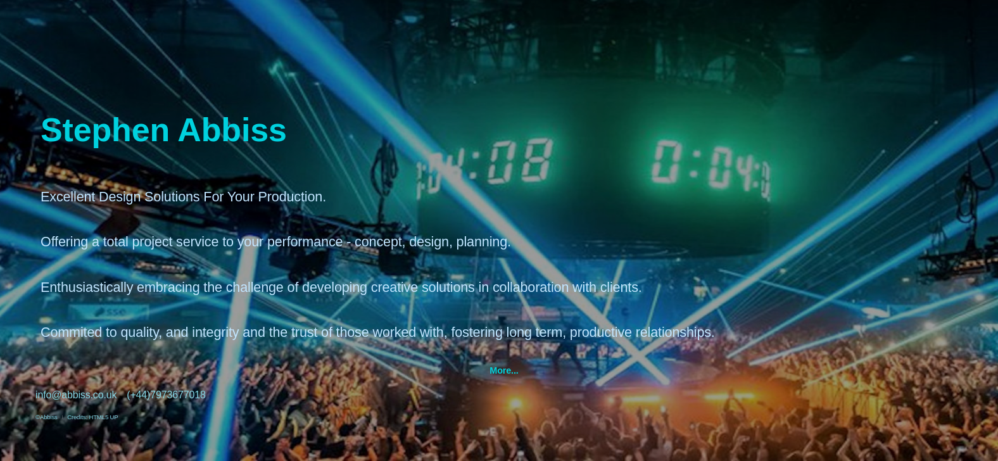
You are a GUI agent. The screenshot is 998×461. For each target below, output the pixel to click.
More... (504, 370)
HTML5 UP (103, 417)
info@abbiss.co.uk (76, 394)
